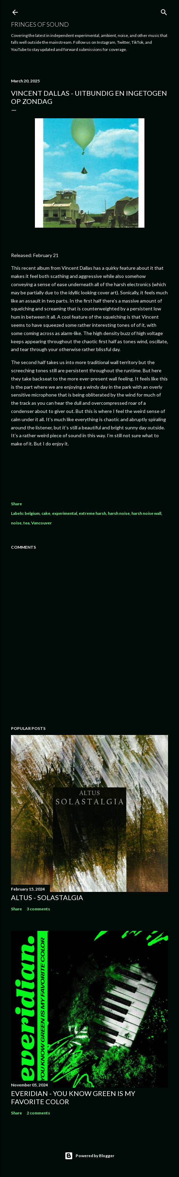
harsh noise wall (146, 513)
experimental (64, 513)
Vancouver (41, 522)
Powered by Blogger (89, 1156)
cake (45, 513)
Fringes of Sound (40, 24)
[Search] (164, 10)
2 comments (38, 1112)
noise (16, 522)
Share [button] (16, 503)
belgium (32, 513)
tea (26, 522)
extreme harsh (92, 513)
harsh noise (119, 513)
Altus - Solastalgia (47, 897)
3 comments (38, 908)
